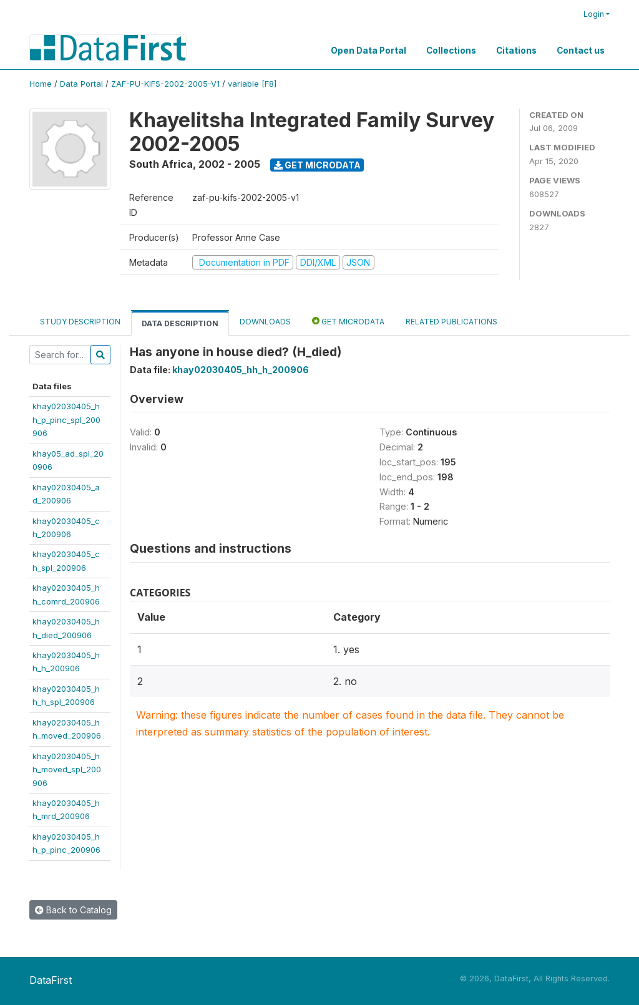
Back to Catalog (73, 910)
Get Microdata (317, 165)
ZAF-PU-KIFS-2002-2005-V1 (165, 84)
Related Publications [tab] (451, 321)
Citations (516, 51)
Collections (451, 51)
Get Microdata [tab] (348, 321)
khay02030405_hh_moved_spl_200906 (66, 769)
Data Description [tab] (180, 323)
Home (40, 84)
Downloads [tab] (265, 321)
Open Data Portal (368, 51)
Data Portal (81, 84)
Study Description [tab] (80, 321)
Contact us (581, 51)
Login (593, 14)
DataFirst (50, 980)
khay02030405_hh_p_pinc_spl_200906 (66, 419)
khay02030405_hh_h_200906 (240, 369)
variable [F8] (252, 84)
